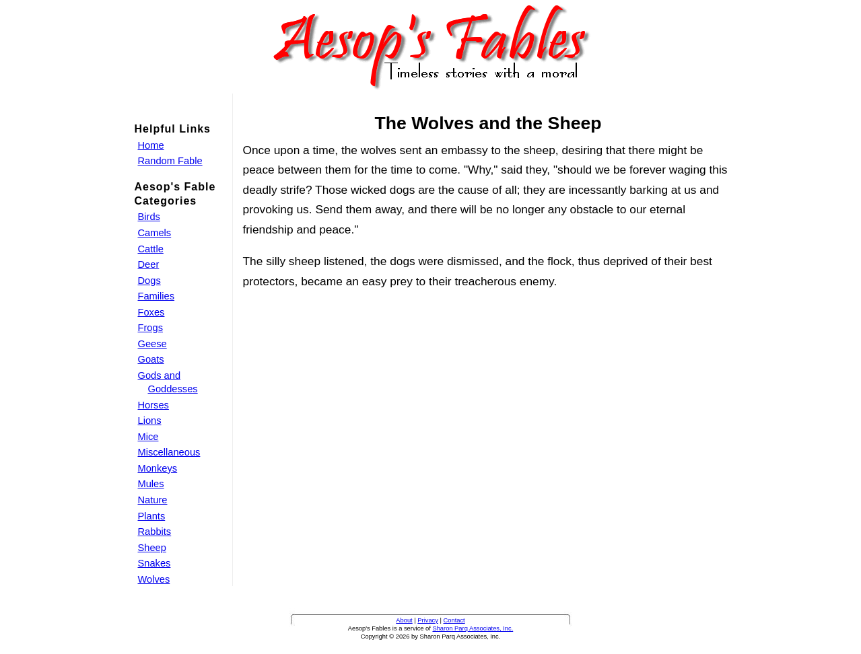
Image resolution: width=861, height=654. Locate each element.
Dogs (149, 280)
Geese (152, 343)
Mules (151, 483)
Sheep (152, 547)
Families (156, 296)
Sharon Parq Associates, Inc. (472, 628)
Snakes (154, 563)
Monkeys (158, 468)
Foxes (151, 312)
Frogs (150, 327)
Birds (149, 216)
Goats (151, 359)
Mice (148, 436)
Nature (153, 500)
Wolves (154, 579)
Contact (454, 620)
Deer (149, 264)
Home (151, 145)
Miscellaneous (169, 452)
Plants (152, 516)
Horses (153, 405)
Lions (150, 420)
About (404, 620)
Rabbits (155, 531)
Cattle (151, 249)
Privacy (427, 620)
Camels (155, 232)
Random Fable (170, 160)
